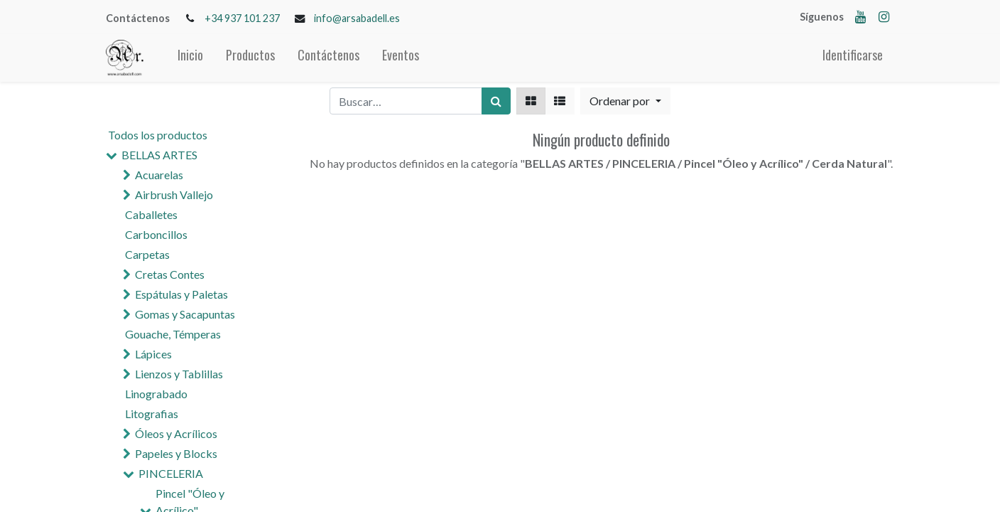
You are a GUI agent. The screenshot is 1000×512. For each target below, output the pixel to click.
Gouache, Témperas (173, 334)
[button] (625, 100)
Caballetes (151, 214)
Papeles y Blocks (176, 453)
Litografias (151, 413)
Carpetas (147, 254)
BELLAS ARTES (159, 154)
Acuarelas (159, 174)
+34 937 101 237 (242, 18)
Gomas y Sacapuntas (185, 314)
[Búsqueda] (496, 100)
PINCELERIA (170, 473)
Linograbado (156, 393)
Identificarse (852, 55)
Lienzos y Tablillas (179, 373)
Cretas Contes (170, 274)
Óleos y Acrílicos (176, 433)
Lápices (153, 354)
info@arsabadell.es (357, 18)
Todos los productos (157, 135)
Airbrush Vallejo (174, 194)
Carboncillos (156, 234)
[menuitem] (190, 58)
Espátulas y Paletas (181, 294)
